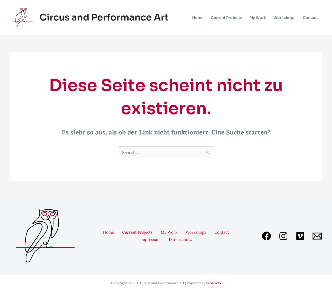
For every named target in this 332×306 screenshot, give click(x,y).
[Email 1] (317, 236)
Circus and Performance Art (104, 17)
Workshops (196, 232)
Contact (222, 232)
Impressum (150, 239)
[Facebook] (266, 236)
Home (108, 232)
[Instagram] (283, 236)
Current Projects (137, 232)
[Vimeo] (300, 236)
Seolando (213, 283)
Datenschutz (180, 239)
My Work (169, 232)
